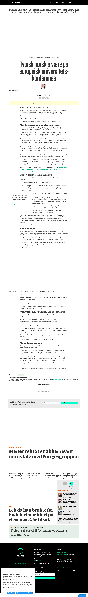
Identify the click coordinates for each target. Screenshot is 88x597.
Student (62, 3)
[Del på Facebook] (40, 98)
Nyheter (51, 3)
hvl (46, 368)
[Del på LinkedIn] (45, 98)
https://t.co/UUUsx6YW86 (17, 205)
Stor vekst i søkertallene (69, 506)
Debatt (56, 3)
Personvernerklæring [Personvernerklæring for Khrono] (20, 563)
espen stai (24, 368)
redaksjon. (47, 558)
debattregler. (40, 560)
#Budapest (24, 203)
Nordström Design (65, 568)
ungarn (50, 368)
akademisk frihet (33, 368)
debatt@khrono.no (62, 554)
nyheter (64, 368)
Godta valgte (20, 592)
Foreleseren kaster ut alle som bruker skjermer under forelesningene (70, 494)
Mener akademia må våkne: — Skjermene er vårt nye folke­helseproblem (70, 513)
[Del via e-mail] (48, 98)
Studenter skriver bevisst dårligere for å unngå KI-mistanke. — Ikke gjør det (70, 501)
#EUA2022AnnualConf (16, 203)
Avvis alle (29, 592)
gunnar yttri (56, 368)
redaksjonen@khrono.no (63, 552)
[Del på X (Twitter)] (43, 98)
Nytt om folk (69, 3)
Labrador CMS (64, 570)
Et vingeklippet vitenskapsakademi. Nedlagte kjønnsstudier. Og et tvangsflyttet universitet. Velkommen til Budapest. (44, 169)
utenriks (41, 368)
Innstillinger (82, 595)
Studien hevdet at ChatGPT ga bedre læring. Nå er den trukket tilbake (70, 519)
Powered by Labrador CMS (44, 594)
